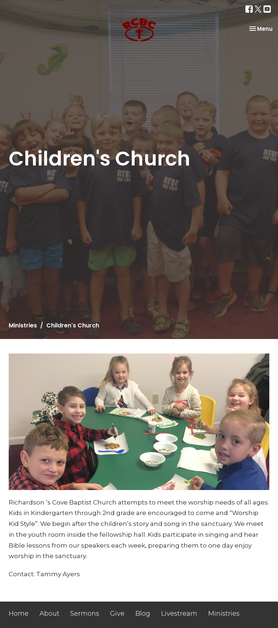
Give (117, 613)
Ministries (23, 325)
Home (19, 613)
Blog (142, 613)
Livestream (179, 613)
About (49, 613)
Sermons (84, 613)
